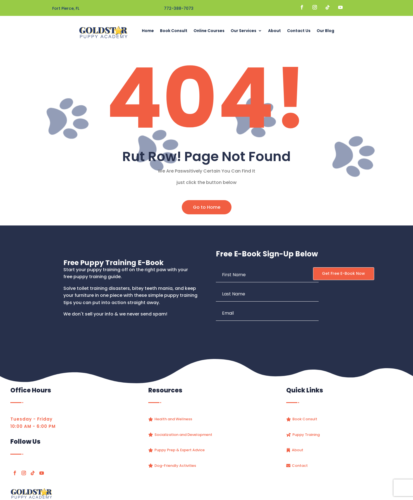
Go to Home (206, 207)
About (274, 30)
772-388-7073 (179, 8)
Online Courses (209, 30)
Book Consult (173, 30)
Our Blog (325, 30)
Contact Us (299, 30)
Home (148, 30)
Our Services (243, 30)
